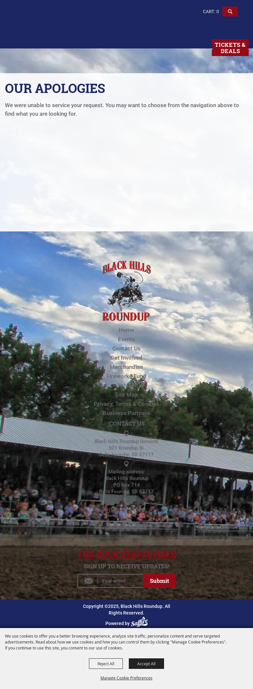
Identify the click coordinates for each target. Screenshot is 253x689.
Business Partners (126, 413)
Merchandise (126, 367)
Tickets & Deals (230, 48)
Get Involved (126, 357)
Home (126, 330)
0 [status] (217, 11)
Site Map (126, 394)
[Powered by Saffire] (140, 623)
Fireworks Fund (126, 376)
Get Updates (159, 581)
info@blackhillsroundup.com (127, 528)
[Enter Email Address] (110, 581)
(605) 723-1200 (127, 510)
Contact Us (126, 348)
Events (126, 339)
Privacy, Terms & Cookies (126, 404)
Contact (126, 385)
